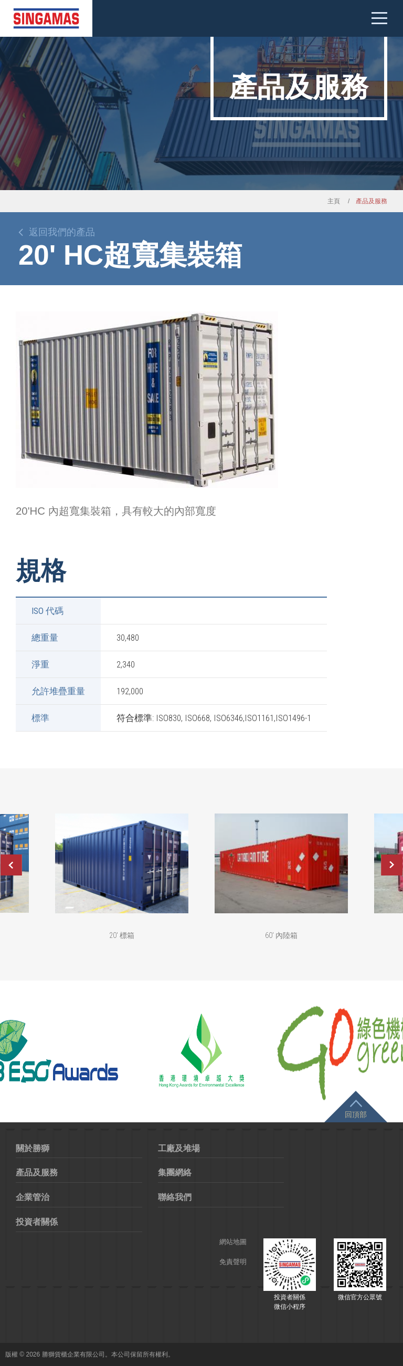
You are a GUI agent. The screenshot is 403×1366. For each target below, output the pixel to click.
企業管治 (32, 1197)
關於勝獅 (32, 1148)
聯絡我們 (175, 1197)
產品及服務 (37, 1172)
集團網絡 (175, 1172)
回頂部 (356, 1114)
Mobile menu (379, 18)
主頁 (333, 201)
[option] (147, 399)
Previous (11, 865)
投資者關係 (37, 1221)
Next (392, 865)
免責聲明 (233, 1262)
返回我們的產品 (62, 232)
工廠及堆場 (179, 1148)
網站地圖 (233, 1242)
